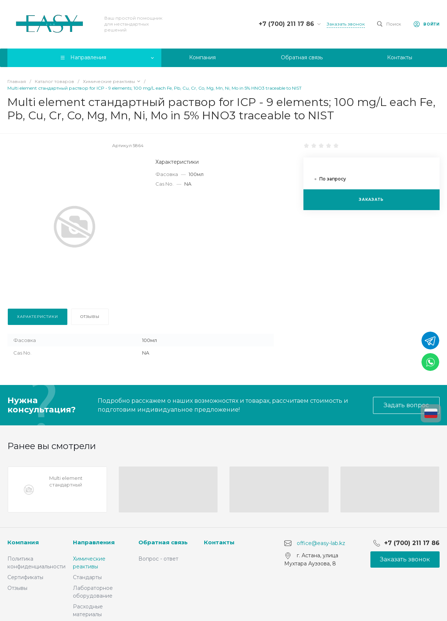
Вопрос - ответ (158, 558)
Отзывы (17, 588)
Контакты (219, 542)
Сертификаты (25, 577)
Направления (94, 542)
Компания (23, 542)
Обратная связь (163, 542)
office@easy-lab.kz (321, 543)
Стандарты (87, 577)
